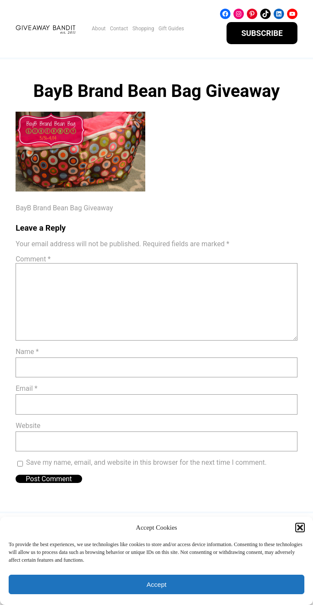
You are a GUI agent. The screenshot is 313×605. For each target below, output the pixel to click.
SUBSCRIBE (262, 33)
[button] (300, 527)
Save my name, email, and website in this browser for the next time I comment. (146, 462)
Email (26, 388)
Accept (156, 584)
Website (28, 426)
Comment (33, 259)
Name (27, 352)
